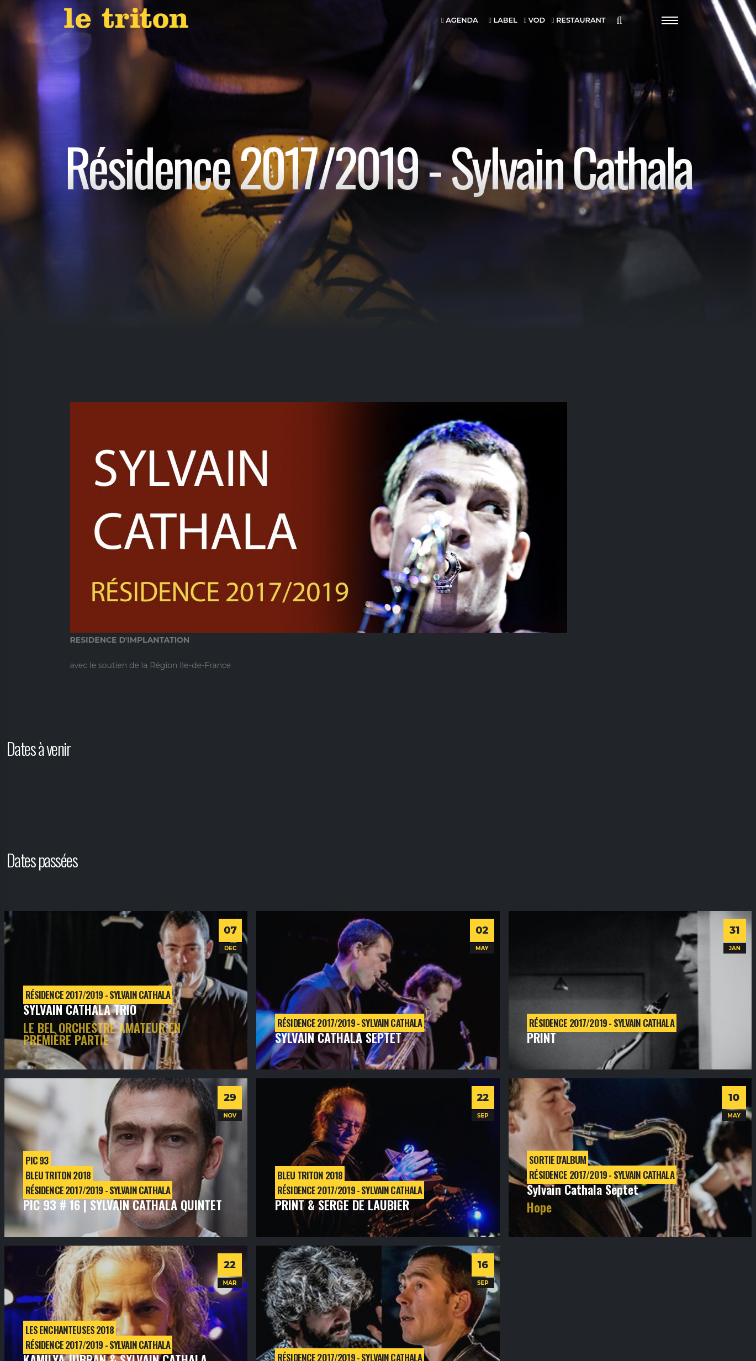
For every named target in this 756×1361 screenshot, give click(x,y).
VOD (534, 20)
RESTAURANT (579, 20)
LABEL (503, 20)
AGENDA (459, 20)
